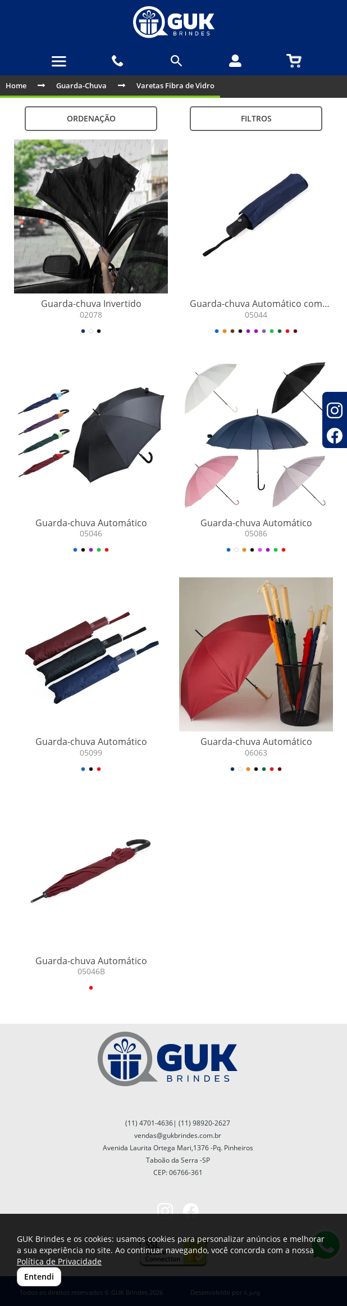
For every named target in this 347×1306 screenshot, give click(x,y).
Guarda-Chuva (81, 85)
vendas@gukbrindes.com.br (177, 1135)
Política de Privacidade (59, 1261)
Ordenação (91, 118)
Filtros (256, 118)
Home (16, 85)
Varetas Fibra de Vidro (175, 85)
